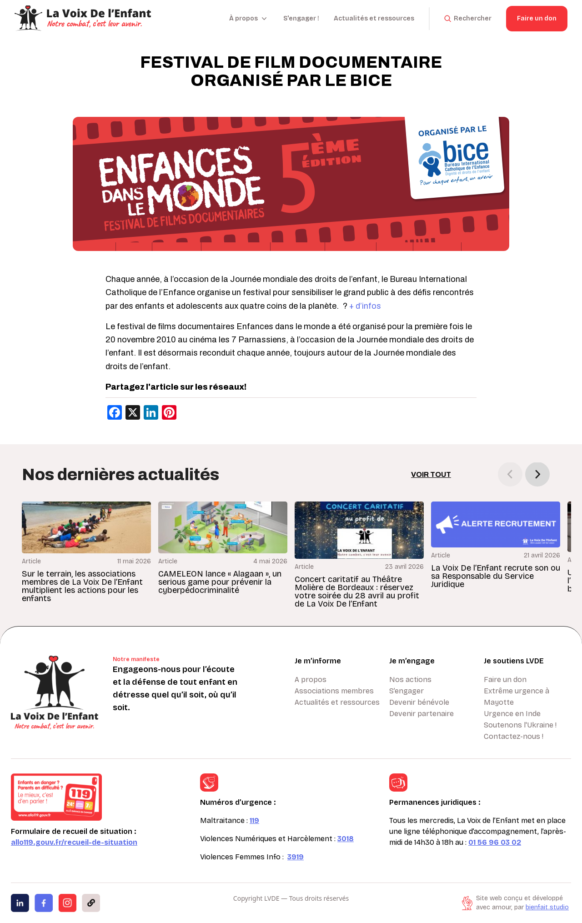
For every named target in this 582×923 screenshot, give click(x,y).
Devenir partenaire (421, 713)
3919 (295, 857)
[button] (537, 474)
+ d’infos (365, 306)
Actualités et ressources (374, 18)
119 (254, 820)
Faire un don (537, 18)
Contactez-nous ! (513, 736)
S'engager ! (301, 18)
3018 (345, 838)
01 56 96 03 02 (494, 842)
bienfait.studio (547, 907)
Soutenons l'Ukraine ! (520, 725)
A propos (310, 679)
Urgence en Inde (512, 713)
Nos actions (410, 679)
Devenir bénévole (419, 702)
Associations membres (334, 691)
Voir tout (431, 474)
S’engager (406, 691)
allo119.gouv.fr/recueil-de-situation (74, 842)
